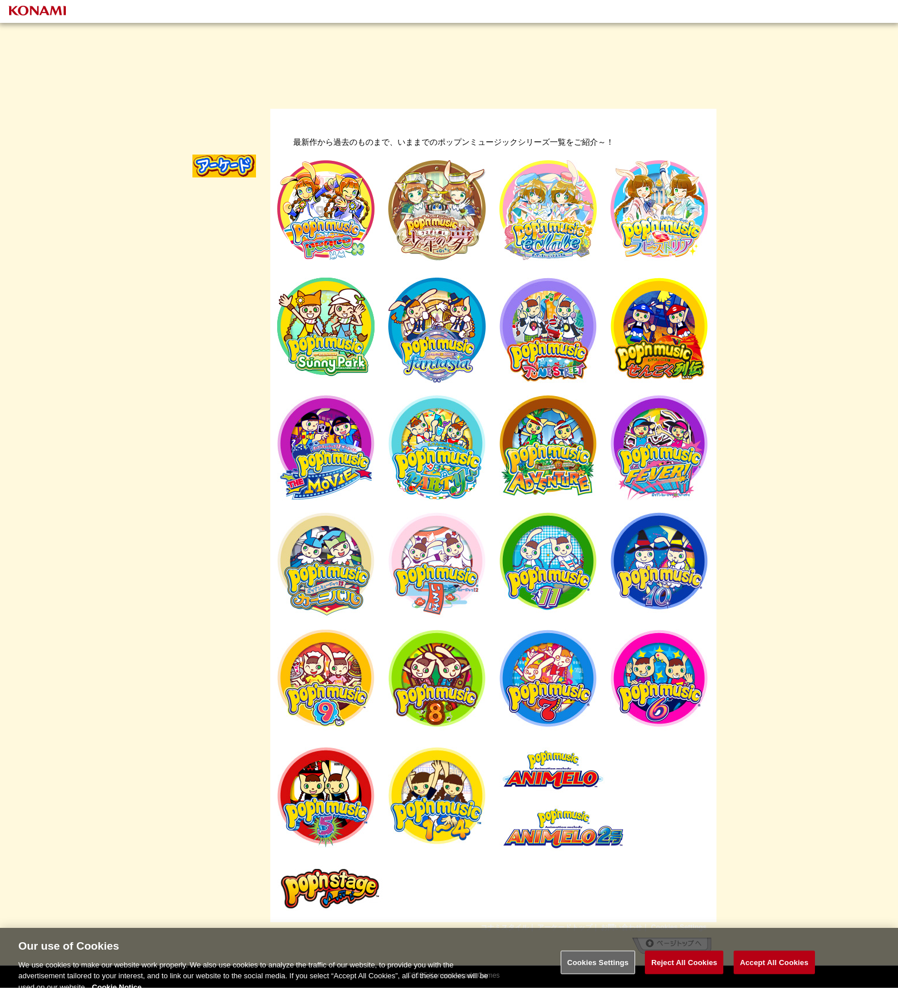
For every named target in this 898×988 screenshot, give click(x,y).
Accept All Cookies (774, 967)
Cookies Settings (679, 927)
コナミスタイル (504, 927)
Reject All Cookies (684, 967)
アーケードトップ (564, 927)
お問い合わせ (621, 927)
